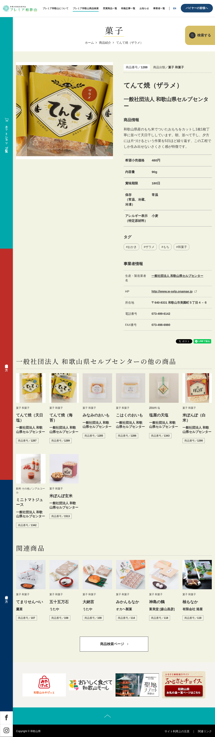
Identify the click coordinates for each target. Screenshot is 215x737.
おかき (132, 247)
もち (166, 247)
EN (174, 8)
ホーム (89, 42)
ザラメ (149, 247)
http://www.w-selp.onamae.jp (172, 291)
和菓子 (182, 247)
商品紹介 (105, 42)
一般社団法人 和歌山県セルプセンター (177, 275)
